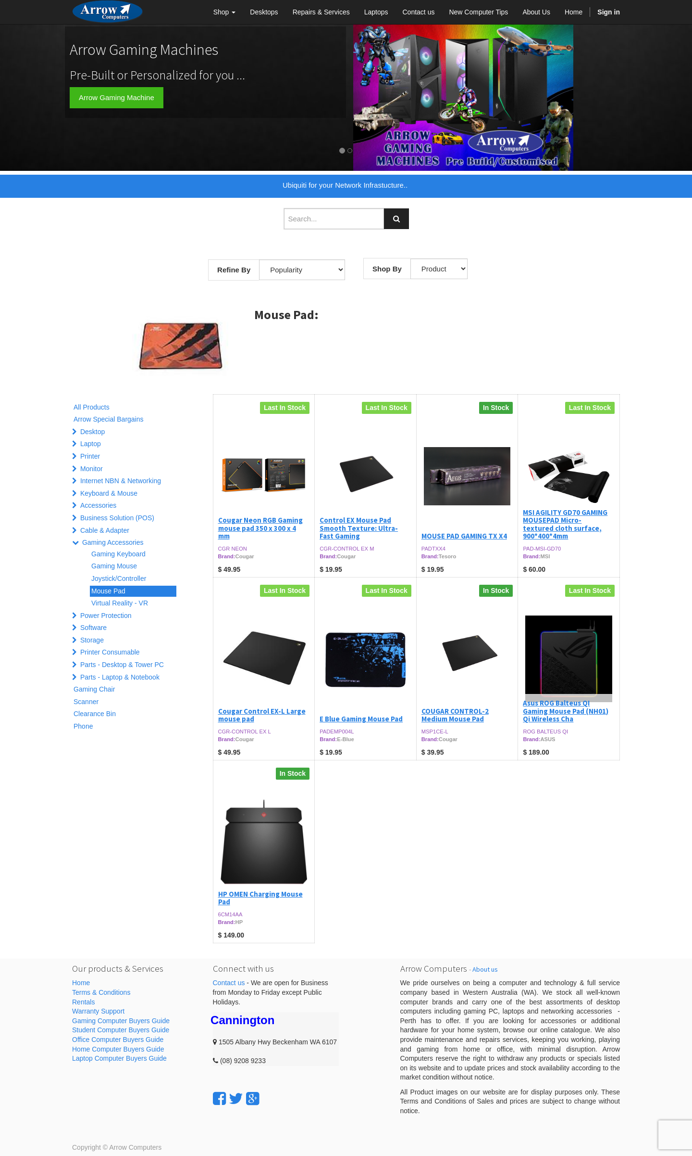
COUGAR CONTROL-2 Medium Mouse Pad (455, 715)
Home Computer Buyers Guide (118, 1049)
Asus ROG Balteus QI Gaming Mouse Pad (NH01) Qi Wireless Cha (565, 710)
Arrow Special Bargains (109, 419)
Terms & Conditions (101, 992)
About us (485, 969)
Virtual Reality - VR (119, 603)
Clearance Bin (95, 714)
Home (81, 983)
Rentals (83, 1002)
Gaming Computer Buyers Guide (121, 1021)
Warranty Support (98, 1011)
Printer (90, 456)
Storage (92, 640)
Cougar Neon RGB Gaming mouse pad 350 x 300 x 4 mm (260, 527)
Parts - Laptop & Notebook (120, 677)
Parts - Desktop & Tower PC (122, 664)
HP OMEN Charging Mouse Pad (260, 898)
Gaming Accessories (113, 542)
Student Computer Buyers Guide (120, 1030)
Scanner (86, 702)
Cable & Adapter (104, 530)
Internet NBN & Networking (120, 481)
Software (93, 627)
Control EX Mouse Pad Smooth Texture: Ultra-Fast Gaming (359, 527)
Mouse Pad (108, 591)
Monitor (91, 469)
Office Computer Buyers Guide (117, 1039)
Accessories (98, 505)
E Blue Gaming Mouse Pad (361, 718)
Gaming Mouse (114, 566)
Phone (83, 726)
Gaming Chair (94, 689)
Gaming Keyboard (118, 554)
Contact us (229, 983)
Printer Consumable (110, 652)
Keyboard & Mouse (108, 493)
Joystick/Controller (118, 578)
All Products (92, 407)
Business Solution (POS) (117, 518)
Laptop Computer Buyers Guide (119, 1058)
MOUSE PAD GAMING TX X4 (464, 535)
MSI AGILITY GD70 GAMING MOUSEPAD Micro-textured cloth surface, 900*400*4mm (565, 524)
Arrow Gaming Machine (116, 97)
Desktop (92, 432)
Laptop (90, 444)
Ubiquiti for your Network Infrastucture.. (345, 185)
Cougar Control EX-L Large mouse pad (262, 715)
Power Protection (106, 615)
